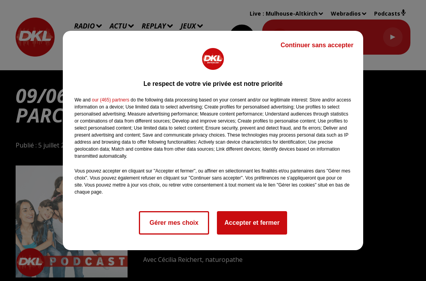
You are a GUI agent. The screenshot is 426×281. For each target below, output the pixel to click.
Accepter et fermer (251, 222)
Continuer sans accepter (316, 45)
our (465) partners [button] (110, 100)
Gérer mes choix (173, 222)
